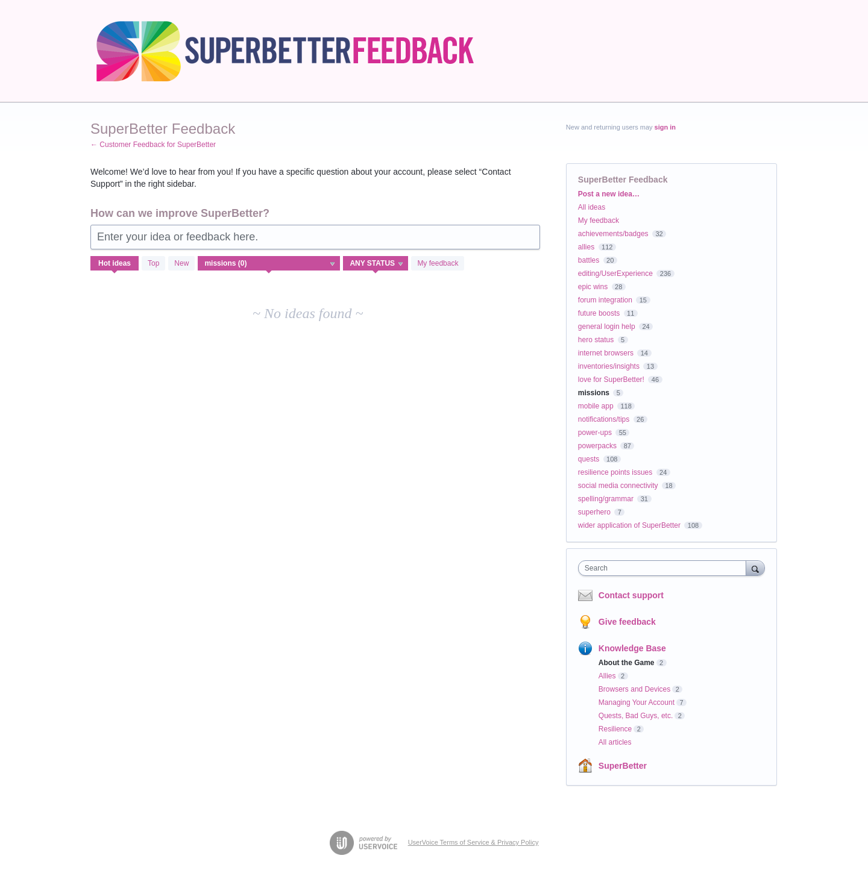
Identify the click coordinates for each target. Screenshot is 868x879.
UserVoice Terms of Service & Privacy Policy (473, 842)
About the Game (627, 662)
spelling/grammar (606, 499)
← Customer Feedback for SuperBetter (153, 144)
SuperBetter (623, 766)
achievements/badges (613, 234)
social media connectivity (618, 485)
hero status (596, 340)
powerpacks (597, 446)
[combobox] (665, 568)
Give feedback (627, 622)
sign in (665, 127)
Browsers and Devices (634, 689)
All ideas (591, 207)
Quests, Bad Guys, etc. (636, 716)
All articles (615, 742)
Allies (607, 676)
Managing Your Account (637, 702)
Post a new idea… (609, 194)
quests (588, 459)
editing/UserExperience (615, 273)
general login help (606, 326)
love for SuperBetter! (611, 379)
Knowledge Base (632, 648)
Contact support (631, 595)
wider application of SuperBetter (629, 525)
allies (586, 247)
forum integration (605, 300)
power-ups (595, 432)
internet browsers (606, 353)
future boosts (599, 313)
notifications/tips (603, 419)
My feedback (437, 263)
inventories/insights (609, 366)
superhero (594, 512)
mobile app (596, 406)
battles (588, 260)
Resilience (615, 729)
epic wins (593, 287)
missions (593, 393)
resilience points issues (615, 472)
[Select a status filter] (376, 264)
